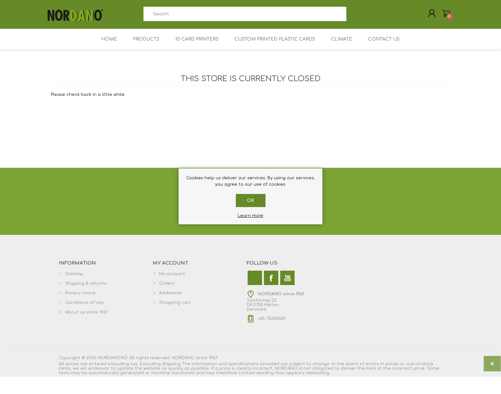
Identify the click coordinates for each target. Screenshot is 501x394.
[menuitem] (106, 278)
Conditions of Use (84, 307)
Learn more (250, 215)
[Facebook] (271, 282)
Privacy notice (80, 297)
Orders (166, 288)
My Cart (443, 16)
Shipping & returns (85, 288)
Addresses (170, 297)
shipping (171, 368)
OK (250, 200)
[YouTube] (287, 282)
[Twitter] (255, 282)
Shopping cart (175, 307)
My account (172, 278)
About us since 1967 (86, 316)
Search (353, 16)
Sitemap (74, 278)
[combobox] (244, 16)
